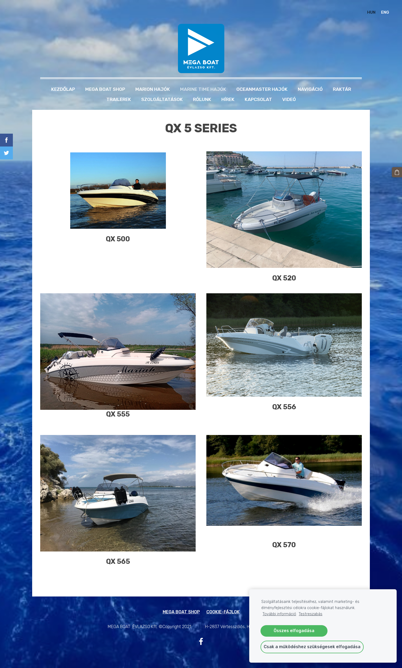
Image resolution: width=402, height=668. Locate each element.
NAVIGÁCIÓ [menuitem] (310, 89)
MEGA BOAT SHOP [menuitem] (105, 89)
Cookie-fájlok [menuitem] (223, 611)
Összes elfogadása (294, 630)
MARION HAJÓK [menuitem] (152, 89)
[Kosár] (397, 172)
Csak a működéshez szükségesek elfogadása (312, 646)
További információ (279, 614)
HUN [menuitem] (371, 12)
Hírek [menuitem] (227, 99)
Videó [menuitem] (289, 99)
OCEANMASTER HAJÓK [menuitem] (262, 89)
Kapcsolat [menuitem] (258, 99)
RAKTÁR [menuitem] (342, 89)
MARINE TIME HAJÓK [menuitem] (203, 89)
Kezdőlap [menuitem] (63, 89)
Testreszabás (310, 614)
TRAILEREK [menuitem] (118, 99)
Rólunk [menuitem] (202, 99)
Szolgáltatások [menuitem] (162, 99)
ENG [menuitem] (385, 12)
